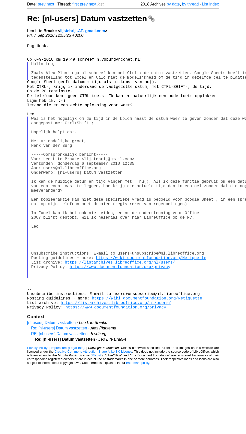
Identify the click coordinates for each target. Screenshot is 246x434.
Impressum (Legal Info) (68, 406)
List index (210, 4)
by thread (190, 4)
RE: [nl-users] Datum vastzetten (59, 392)
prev (41, 4)
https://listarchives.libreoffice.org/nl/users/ (120, 310)
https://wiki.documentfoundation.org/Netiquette (151, 304)
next (50, 4)
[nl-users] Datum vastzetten (51, 381)
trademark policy (137, 421)
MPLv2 (97, 413)
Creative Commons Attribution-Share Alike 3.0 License (93, 410)
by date (173, 4)
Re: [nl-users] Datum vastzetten (91, 18)
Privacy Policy (37, 406)
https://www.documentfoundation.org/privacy (120, 315)
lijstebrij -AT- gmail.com (82, 31)
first (75, 4)
